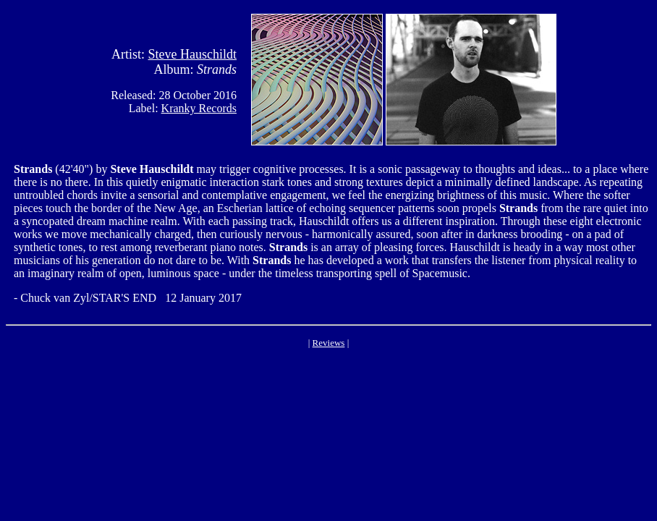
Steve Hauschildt (192, 54)
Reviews (329, 342)
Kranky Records (199, 108)
